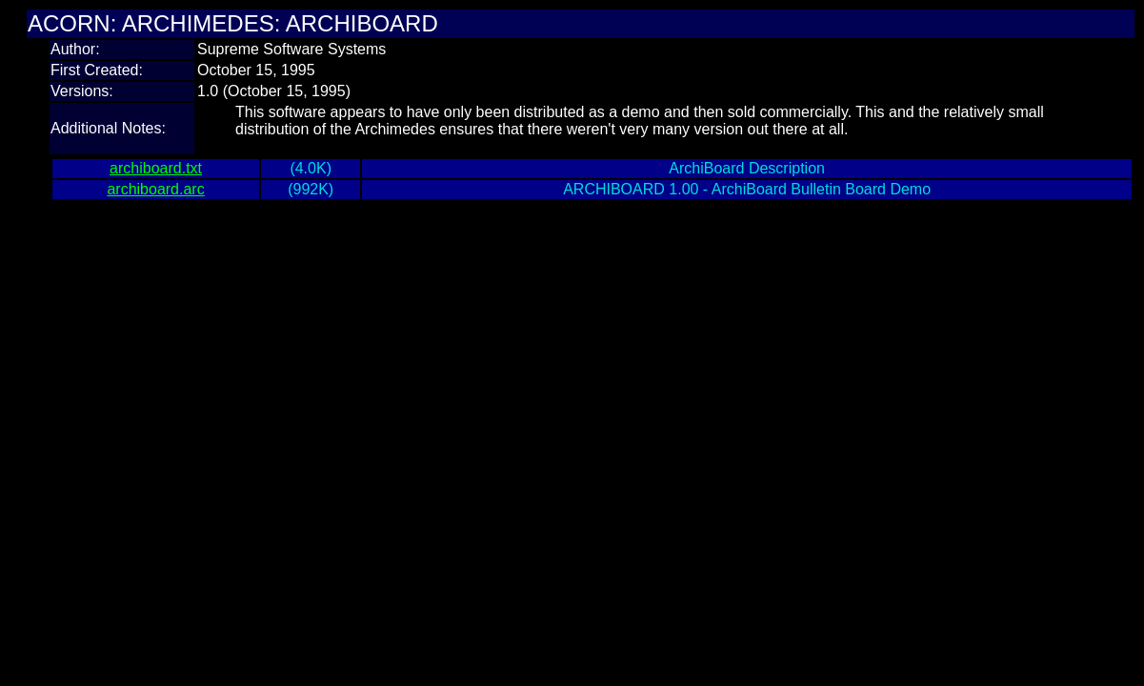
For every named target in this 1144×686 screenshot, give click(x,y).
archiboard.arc (155, 189)
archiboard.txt (156, 168)
